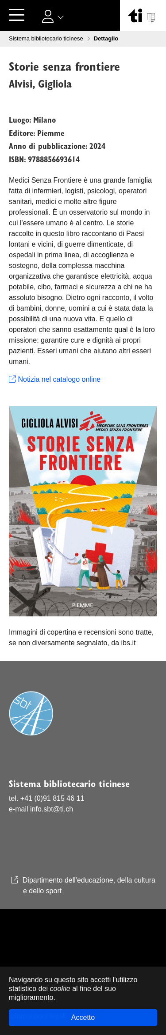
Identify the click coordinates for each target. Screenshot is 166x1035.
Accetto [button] (83, 1017)
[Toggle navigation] (16, 15)
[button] (54, 16)
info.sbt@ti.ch (51, 809)
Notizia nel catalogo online (54, 379)
